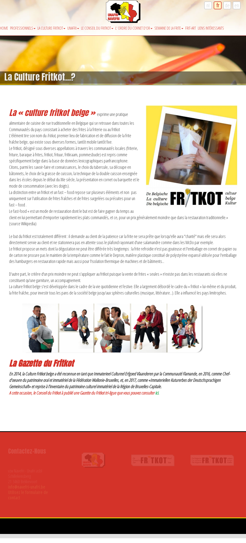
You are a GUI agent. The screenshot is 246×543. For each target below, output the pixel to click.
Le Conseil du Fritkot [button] (97, 28)
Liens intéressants (211, 28)
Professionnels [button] (22, 28)
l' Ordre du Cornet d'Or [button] (133, 28)
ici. (157, 393)
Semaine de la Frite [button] (168, 28)
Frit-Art (190, 28)
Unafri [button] (73, 28)
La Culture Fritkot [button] (51, 28)
